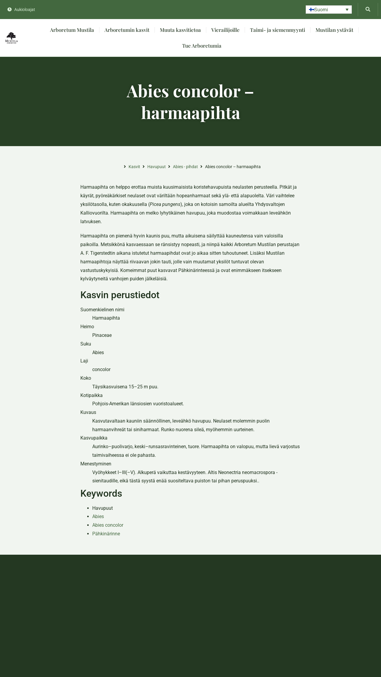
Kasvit (134, 166)
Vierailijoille (225, 29)
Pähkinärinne (106, 534)
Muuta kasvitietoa (180, 29)
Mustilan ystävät (334, 29)
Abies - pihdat (185, 166)
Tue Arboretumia (201, 45)
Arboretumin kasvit (126, 29)
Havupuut (156, 166)
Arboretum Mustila (72, 29)
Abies (98, 516)
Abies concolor (107, 525)
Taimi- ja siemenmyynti (277, 29)
